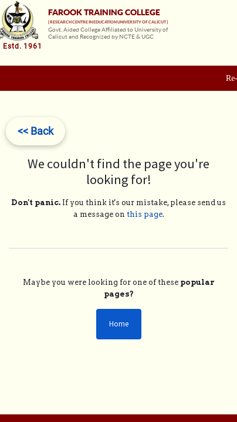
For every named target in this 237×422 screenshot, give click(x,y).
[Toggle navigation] (226, 42)
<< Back (35, 131)
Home (118, 324)
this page (144, 214)
